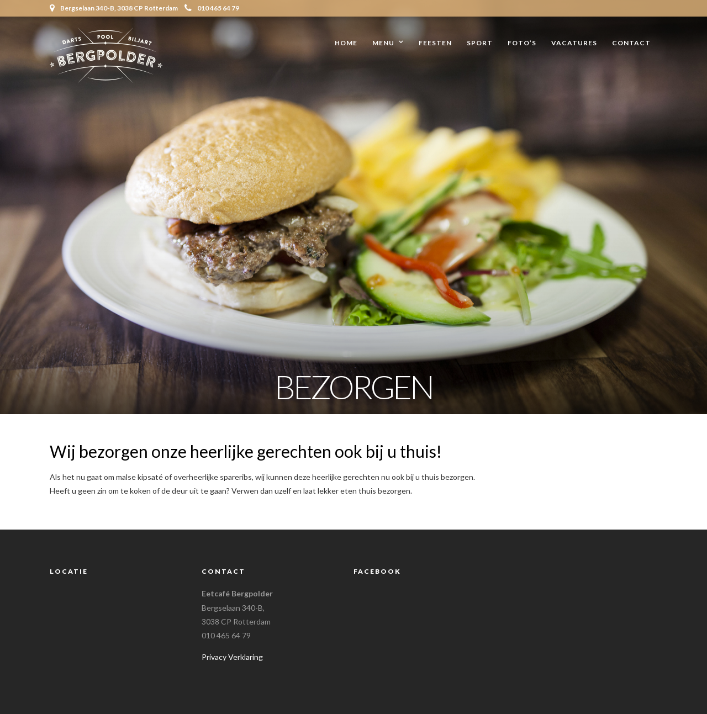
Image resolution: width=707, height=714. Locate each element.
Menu (383, 43)
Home (346, 43)
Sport (480, 43)
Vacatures (574, 43)
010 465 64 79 (211, 8)
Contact (631, 43)
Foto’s (522, 43)
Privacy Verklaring (232, 657)
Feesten (435, 43)
